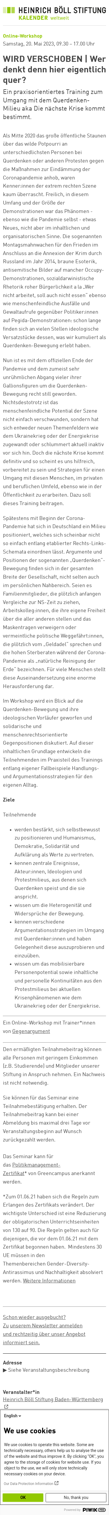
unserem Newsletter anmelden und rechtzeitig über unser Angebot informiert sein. (44, 1334)
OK (23, 1497)
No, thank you (76, 1497)
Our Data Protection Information (28, 1484)
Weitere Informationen (49, 1281)
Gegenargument (31, 1031)
